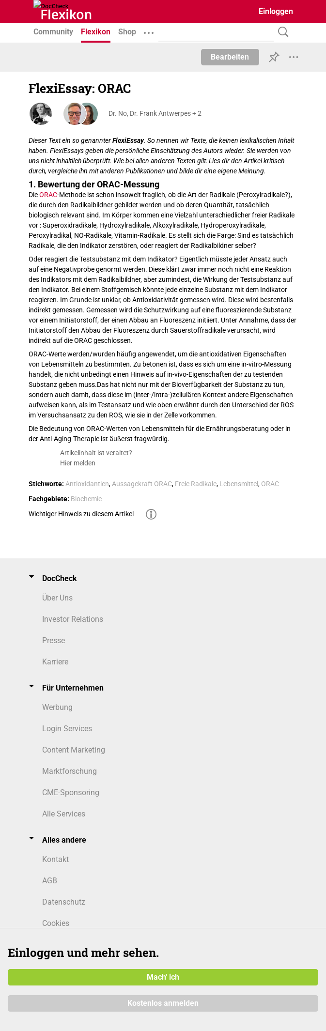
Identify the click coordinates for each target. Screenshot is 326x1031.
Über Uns (57, 597)
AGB (49, 880)
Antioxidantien (87, 484)
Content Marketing (73, 749)
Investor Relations (72, 619)
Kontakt (55, 859)
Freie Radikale (196, 484)
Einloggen (276, 11)
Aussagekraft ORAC (142, 484)
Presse (53, 640)
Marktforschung (69, 771)
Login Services (67, 728)
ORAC (48, 195)
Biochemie (86, 499)
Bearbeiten (230, 57)
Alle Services (63, 813)
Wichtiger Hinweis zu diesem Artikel (81, 514)
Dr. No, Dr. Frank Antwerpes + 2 (155, 113)
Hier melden (77, 463)
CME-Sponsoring (70, 792)
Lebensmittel (238, 484)
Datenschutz (63, 902)
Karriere (55, 661)
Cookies (55, 923)
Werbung (57, 707)
